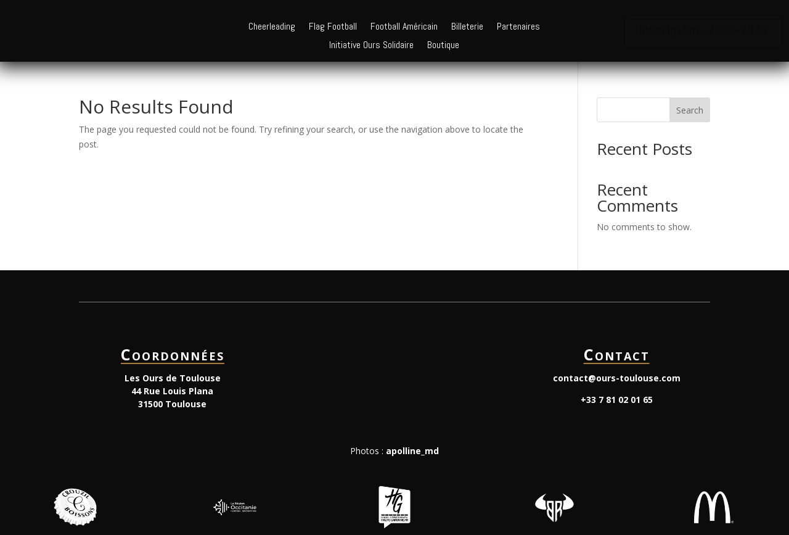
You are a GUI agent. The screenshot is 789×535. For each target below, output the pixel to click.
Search (689, 110)
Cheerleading (271, 27)
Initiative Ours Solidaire (371, 46)
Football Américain (404, 27)
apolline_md (412, 451)
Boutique (443, 46)
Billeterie (467, 27)
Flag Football (333, 27)
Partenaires (518, 27)
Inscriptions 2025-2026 (703, 30)
